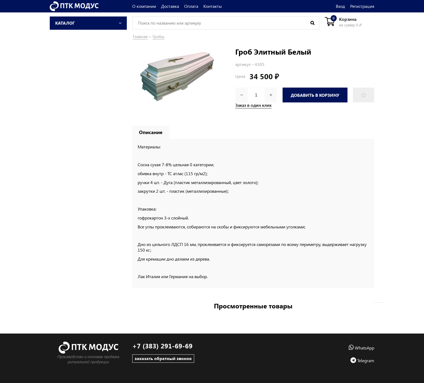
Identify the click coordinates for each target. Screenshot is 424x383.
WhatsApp (361, 348)
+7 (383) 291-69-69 (162, 346)
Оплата (191, 6)
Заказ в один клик (253, 105)
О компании (144, 6)
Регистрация (362, 6)
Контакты (212, 6)
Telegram (362, 360)
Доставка (170, 6)
